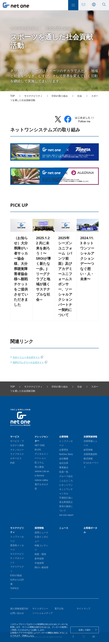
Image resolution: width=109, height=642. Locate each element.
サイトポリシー (40, 608)
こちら (31, 635)
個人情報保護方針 (19, 608)
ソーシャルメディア (42, 613)
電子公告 (59, 608)
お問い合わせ (17, 613)
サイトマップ (83, 608)
